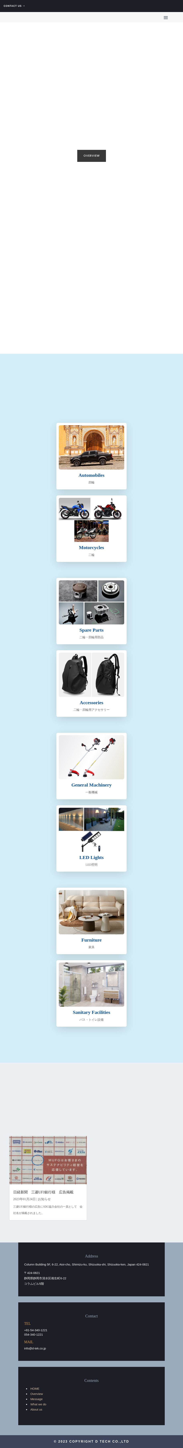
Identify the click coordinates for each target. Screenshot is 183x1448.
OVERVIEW (91, 156)
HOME (34, 1388)
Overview (36, 1394)
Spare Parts (91, 630)
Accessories (91, 702)
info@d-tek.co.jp (35, 1348)
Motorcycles (91, 547)
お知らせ (44, 1199)
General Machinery (91, 785)
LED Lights (91, 857)
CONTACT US (13, 6)
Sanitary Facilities (91, 1012)
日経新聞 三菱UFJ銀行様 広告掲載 (43, 1192)
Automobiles (91, 475)
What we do (38, 1404)
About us (36, 1409)
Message (36, 1399)
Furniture (91, 940)
